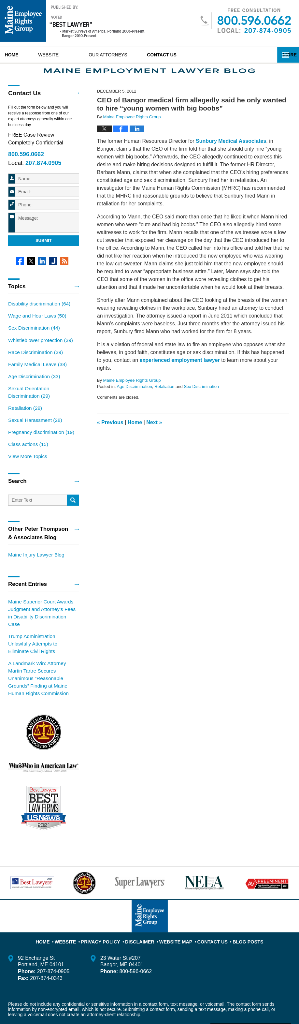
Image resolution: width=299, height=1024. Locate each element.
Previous (110, 434)
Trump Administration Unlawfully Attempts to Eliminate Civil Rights (41, 630)
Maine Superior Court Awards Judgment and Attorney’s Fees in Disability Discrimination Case (41, 608)
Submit (44, 250)
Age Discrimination (134, 398)
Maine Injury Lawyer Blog (33, 555)
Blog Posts (240, 911)
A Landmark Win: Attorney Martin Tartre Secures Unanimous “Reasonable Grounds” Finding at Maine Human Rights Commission (42, 655)
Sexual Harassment (32, 423)
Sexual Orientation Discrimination (42, 397)
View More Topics (26, 457)
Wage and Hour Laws (34, 325)
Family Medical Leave (35, 371)
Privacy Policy (107, 911)
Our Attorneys (128, 54)
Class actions (26, 446)
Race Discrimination (33, 359)
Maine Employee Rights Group (93, 1000)
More (285, 54)
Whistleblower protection (37, 348)
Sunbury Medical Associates (231, 152)
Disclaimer (142, 911)
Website (69, 54)
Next (154, 434)
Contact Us (192, 54)
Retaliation (164, 398)
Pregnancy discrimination (38, 435)
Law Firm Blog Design (260, 1000)
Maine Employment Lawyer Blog (72, 21)
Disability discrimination (36, 314)
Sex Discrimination (201, 398)
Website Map (175, 911)
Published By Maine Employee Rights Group (245, 20)
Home (22, 54)
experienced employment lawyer (180, 371)
